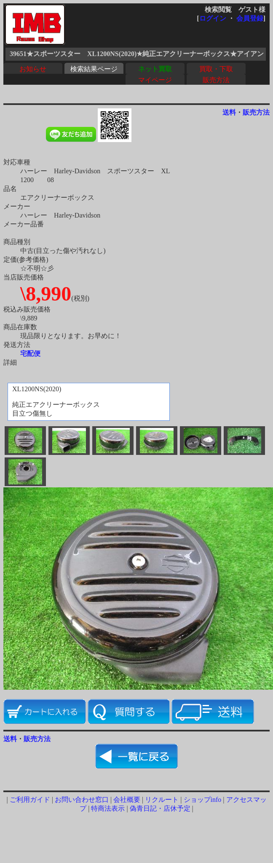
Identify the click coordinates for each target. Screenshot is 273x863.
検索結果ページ (94, 69)
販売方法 (216, 79)
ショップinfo (203, 799)
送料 (229, 112)
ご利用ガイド (30, 799)
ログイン (212, 18)
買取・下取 (216, 69)
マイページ (155, 79)
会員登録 (249, 18)
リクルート (162, 799)
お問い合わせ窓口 (82, 799)
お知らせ (32, 69)
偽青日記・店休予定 (160, 808)
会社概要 (126, 799)
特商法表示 (108, 808)
